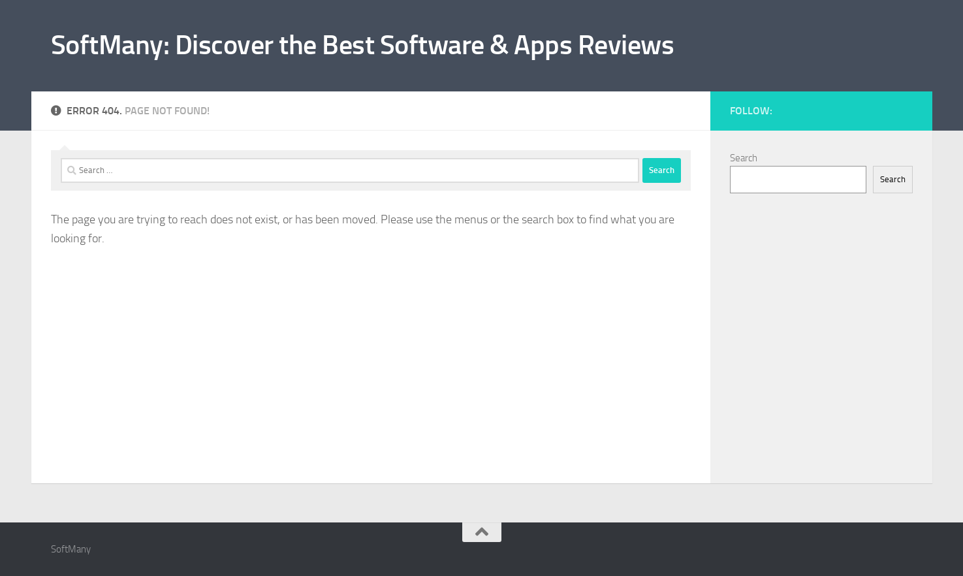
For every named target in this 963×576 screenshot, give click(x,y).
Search (743, 158)
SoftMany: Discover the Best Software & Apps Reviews (362, 45)
